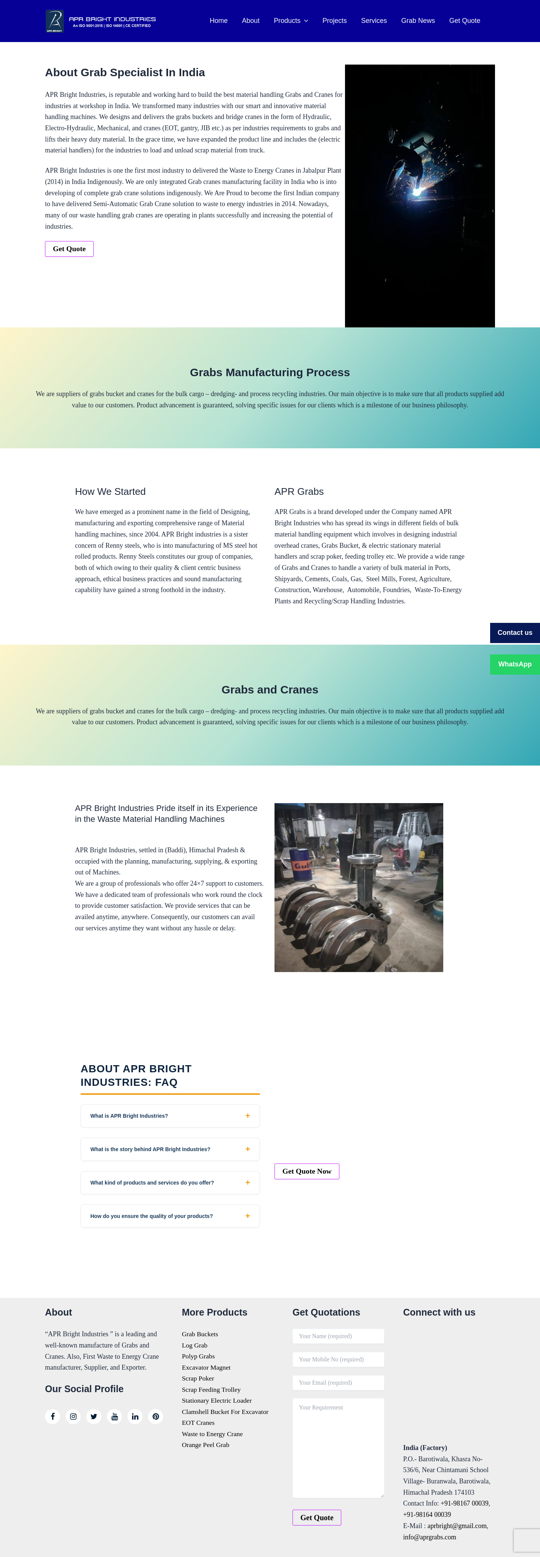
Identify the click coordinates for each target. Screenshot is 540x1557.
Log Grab (195, 1345)
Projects (337, 20)
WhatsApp (515, 664)
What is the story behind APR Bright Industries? (150, 1149)
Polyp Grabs (199, 1356)
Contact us (515, 632)
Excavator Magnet (206, 1367)
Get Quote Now (307, 1171)
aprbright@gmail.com (457, 1526)
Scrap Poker (198, 1378)
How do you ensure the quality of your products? (151, 1216)
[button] (308, 20)
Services (376, 20)
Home (223, 20)
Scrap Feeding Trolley (212, 1390)
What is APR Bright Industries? (129, 1116)
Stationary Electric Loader (217, 1401)
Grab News (419, 20)
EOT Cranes (198, 1423)
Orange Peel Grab (206, 1445)
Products (294, 20)
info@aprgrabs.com (430, 1537)
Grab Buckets (200, 1334)
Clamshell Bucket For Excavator (226, 1412)
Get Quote (465, 20)
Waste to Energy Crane (213, 1434)
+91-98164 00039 (427, 1514)
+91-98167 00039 (465, 1503)
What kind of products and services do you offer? (152, 1183)
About (255, 20)
